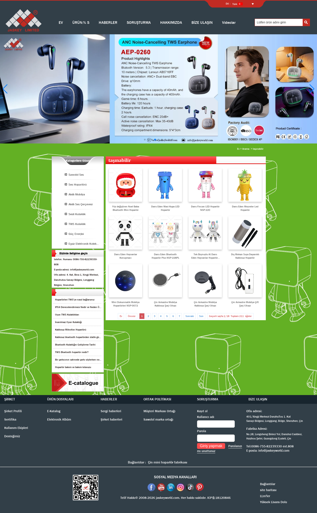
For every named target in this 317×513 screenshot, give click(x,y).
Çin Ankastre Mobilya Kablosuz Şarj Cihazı (165, 303)
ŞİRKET (9, 399)
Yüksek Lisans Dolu (273, 502)
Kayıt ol (202, 411)
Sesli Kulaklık (77, 214)
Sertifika (10, 419)
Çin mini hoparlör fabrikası (167, 462)
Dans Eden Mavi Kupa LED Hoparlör (165, 208)
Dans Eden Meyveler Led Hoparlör (245, 208)
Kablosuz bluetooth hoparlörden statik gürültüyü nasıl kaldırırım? (89, 337)
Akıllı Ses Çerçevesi (81, 204)
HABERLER (108, 22)
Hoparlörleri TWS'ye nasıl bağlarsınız (74, 299)
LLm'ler (265, 496)
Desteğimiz (12, 436)
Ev (238, 149)
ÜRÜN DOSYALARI (60, 399)
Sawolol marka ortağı (158, 419)
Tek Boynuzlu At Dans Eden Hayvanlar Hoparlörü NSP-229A (205, 256)
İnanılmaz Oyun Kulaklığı (68, 322)
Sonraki (189, 316)
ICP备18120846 (219, 498)
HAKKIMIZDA (171, 22)
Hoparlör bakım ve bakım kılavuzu (73, 367)
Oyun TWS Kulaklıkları (67, 314)
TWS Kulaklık (77, 224)
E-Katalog (53, 411)
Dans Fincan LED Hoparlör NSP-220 (205, 208)
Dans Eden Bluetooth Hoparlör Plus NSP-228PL (165, 256)
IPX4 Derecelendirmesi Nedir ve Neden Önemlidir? (82, 307)
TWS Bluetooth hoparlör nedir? (71, 352)
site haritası (268, 490)
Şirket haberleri (111, 419)
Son (201, 316)
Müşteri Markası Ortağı (159, 411)
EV (61, 22)
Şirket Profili (13, 411)
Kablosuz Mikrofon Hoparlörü (70, 329)
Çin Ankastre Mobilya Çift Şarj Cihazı (245, 303)
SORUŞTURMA (139, 22)
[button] (145, 139)
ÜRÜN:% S (80, 22)
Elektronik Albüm (59, 419)
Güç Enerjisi (76, 234)
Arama (245, 149)
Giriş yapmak (211, 446)
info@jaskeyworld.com (273, 450)
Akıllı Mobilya (77, 194)
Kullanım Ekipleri (16, 428)
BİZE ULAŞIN (202, 22)
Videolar (229, 22)
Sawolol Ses (76, 175)
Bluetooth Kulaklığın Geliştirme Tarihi (75, 344)
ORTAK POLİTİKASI (157, 399)
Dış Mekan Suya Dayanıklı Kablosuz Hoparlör (245, 256)
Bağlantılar (267, 484)
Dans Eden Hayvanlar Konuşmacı (125, 256)
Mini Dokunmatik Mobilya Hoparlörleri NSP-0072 (125, 303)
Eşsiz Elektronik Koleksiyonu (86, 244)
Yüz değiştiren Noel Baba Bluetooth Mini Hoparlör (125, 208)
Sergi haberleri (111, 411)
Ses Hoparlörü (78, 184)
